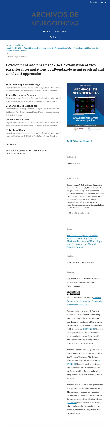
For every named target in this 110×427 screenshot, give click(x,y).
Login (103, 2)
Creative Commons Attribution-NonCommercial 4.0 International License (84, 301)
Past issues (61, 31)
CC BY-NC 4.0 (89, 329)
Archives (19, 45)
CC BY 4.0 (72, 402)
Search (55, 37)
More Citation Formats (79, 213)
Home (46, 31)
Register (93, 2)
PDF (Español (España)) (81, 141)
